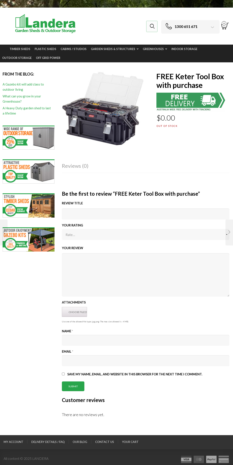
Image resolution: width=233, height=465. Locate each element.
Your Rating (72, 225)
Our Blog (80, 442)
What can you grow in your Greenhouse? (22, 98)
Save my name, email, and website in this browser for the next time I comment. (134, 374)
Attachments (74, 302)
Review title (72, 203)
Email (67, 351)
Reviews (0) (75, 165)
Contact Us (104, 442)
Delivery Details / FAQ (48, 442)
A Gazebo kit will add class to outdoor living (23, 86)
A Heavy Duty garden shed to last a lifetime (27, 110)
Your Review (72, 248)
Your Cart (130, 442)
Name (67, 331)
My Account (13, 442)
